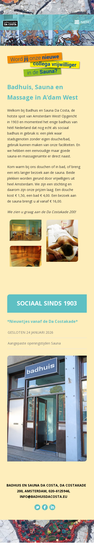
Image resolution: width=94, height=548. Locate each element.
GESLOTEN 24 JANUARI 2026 (30, 332)
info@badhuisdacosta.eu (43, 496)
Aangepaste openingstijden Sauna (34, 343)
